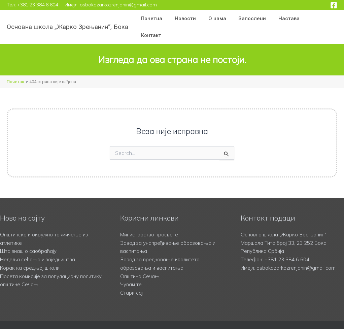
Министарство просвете (149, 219)
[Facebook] (333, 5)
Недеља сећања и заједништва (38, 243)
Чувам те (131, 269)
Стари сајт (132, 277)
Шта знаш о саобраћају (28, 235)
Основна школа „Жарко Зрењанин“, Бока (67, 19)
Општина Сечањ (140, 260)
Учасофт (258, 317)
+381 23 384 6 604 (37, 5)
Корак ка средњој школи (30, 252)
